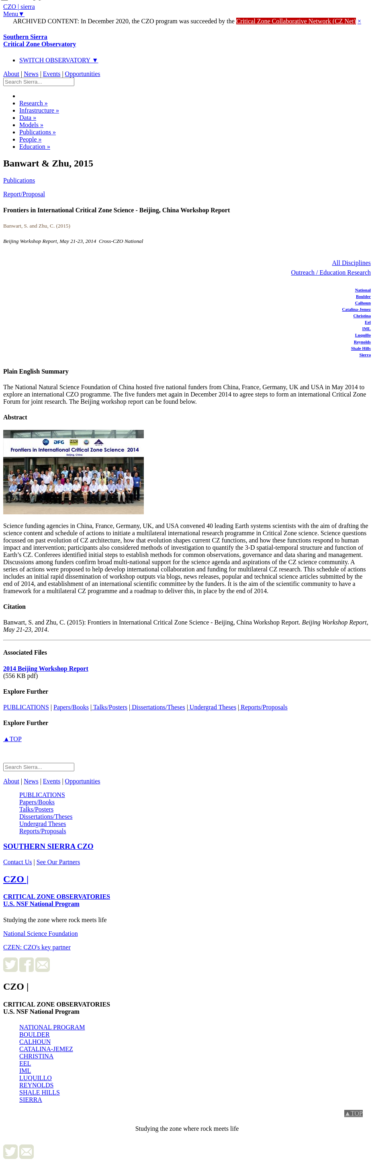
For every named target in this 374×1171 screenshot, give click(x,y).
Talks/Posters (109, 707)
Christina (362, 315)
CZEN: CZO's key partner (37, 947)
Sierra (365, 354)
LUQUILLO (35, 1077)
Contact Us (17, 862)
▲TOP (12, 738)
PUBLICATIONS (26, 707)
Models (31, 124)
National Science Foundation (40, 933)
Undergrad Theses (212, 707)
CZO (48, 846)
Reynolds (362, 341)
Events (52, 73)
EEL (25, 1063)
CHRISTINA (36, 1056)
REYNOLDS (36, 1085)
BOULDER (34, 1034)
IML (366, 328)
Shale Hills (361, 348)
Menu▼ (14, 13)
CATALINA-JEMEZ (46, 1049)
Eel (368, 322)
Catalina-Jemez (356, 309)
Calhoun (363, 302)
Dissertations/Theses (157, 707)
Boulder (363, 296)
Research (33, 103)
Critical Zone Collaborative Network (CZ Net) (296, 21)
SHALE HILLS (39, 1092)
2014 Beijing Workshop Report (45, 668)
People (30, 139)
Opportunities (82, 73)
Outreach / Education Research (331, 272)
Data (27, 117)
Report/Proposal (24, 194)
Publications (37, 132)
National (363, 290)
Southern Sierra (39, 40)
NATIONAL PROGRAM (52, 1027)
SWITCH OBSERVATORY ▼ (58, 60)
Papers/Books (71, 707)
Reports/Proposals (263, 707)
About (11, 73)
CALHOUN (35, 1041)
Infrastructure (39, 110)
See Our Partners (58, 862)
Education (34, 146)
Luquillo (363, 335)
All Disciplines (351, 262)
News (31, 73)
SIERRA (30, 1099)
